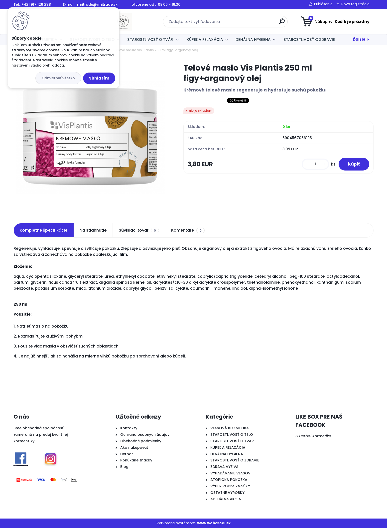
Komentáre (187, 230)
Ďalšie (359, 39)
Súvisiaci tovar (139, 230)
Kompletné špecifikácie (43, 230)
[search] (242, 23)
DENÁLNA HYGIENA (253, 39)
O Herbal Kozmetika (313, 436)
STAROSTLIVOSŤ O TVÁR (150, 39)
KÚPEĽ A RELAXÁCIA (205, 39)
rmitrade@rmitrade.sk (97, 4)
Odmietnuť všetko (58, 78)
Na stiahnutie (93, 230)
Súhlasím (99, 78)
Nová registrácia (355, 3)
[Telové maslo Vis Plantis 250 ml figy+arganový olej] (90, 137)
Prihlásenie (323, 3)
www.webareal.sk (214, 523)
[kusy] (314, 164)
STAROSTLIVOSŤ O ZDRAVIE (309, 39)
